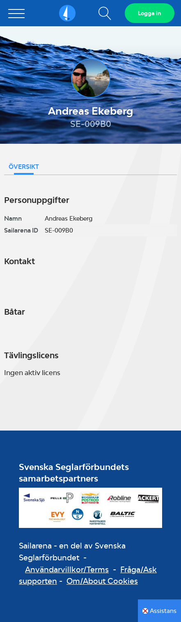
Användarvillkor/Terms (67, 569)
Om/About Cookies (102, 580)
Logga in (149, 13)
